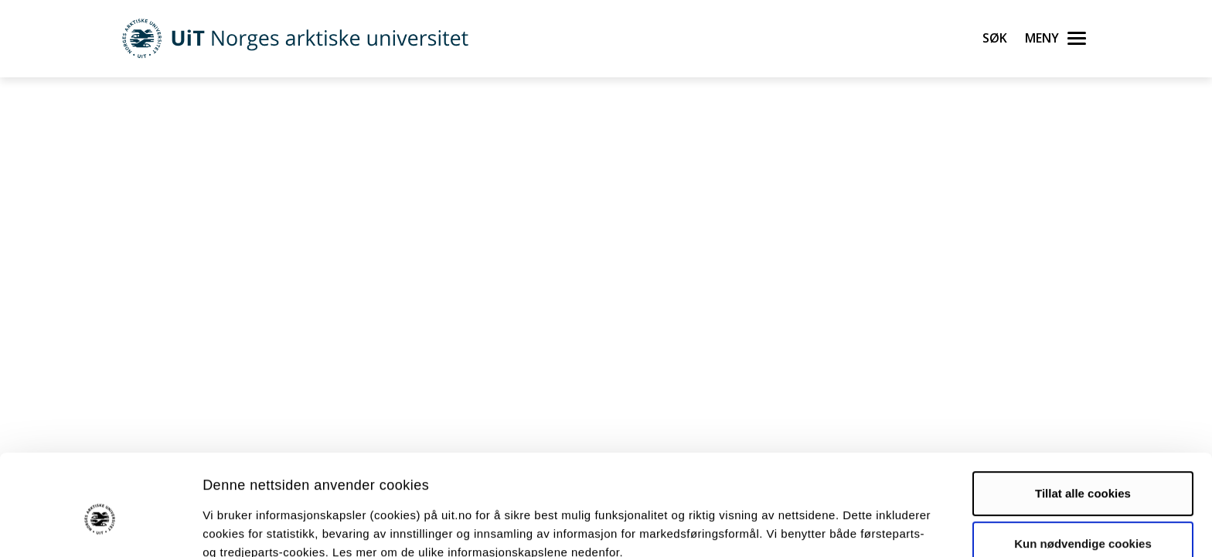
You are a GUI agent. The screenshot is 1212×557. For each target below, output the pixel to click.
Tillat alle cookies (1083, 418)
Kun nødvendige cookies (1083, 468)
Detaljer (823, 526)
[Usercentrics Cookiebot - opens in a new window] (100, 526)
